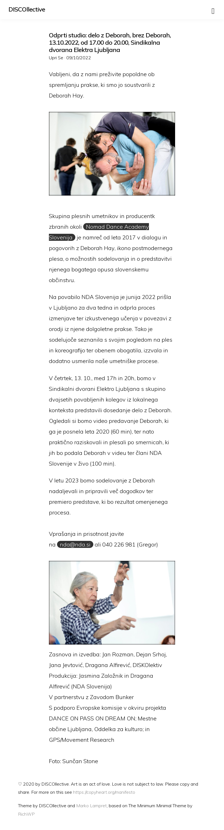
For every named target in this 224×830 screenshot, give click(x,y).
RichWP (26, 814)
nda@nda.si (75, 544)
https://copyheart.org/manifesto (104, 792)
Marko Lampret (91, 805)
